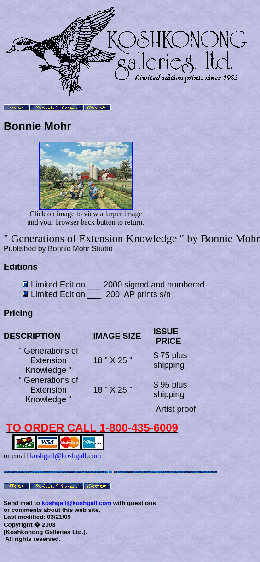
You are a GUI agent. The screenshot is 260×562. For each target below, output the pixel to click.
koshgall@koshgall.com (65, 456)
